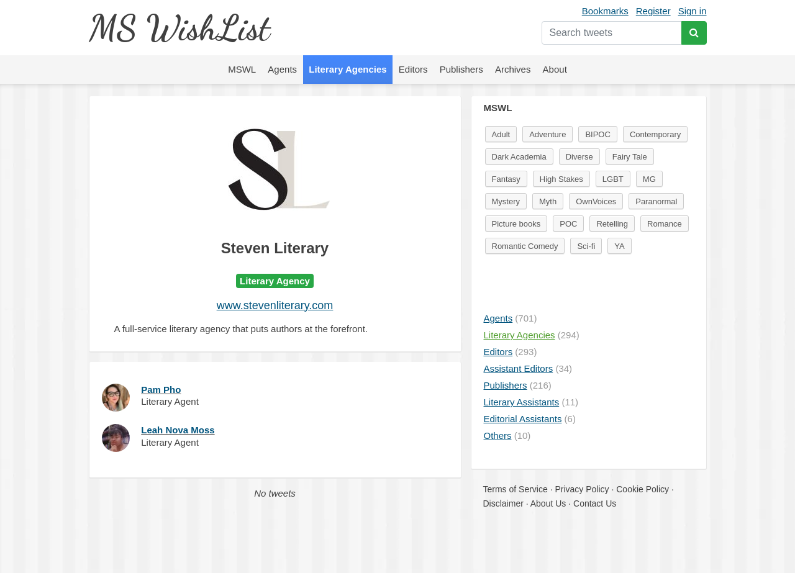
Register (653, 11)
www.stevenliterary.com (275, 305)
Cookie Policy (642, 489)
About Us (548, 503)
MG (649, 179)
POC (568, 223)
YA (619, 246)
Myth (547, 201)
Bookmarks (605, 11)
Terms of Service (515, 489)
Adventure (547, 134)
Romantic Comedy (525, 246)
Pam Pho (161, 389)
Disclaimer (503, 503)
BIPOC (597, 134)
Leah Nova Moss (177, 430)
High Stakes (561, 179)
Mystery (506, 201)
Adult (501, 134)
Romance (664, 223)
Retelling (612, 223)
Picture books (516, 223)
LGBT (613, 179)
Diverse (579, 156)
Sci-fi (586, 246)
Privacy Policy (582, 489)
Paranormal (656, 201)
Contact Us (594, 503)
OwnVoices (596, 201)
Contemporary (655, 134)
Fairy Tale (629, 156)
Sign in (692, 11)
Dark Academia (519, 156)
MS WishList (179, 27)
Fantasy (506, 179)
